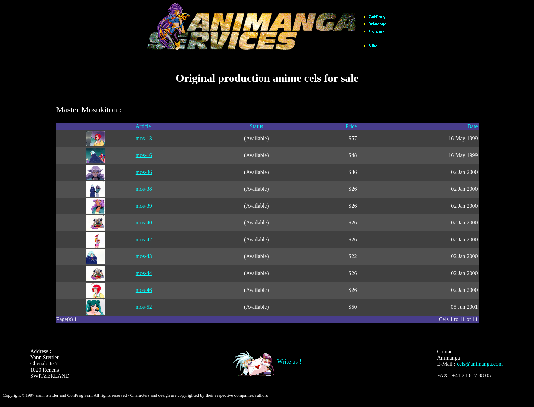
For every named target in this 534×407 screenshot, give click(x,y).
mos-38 (144, 189)
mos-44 (144, 273)
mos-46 (144, 290)
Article (143, 126)
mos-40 (144, 223)
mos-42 (144, 239)
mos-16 (144, 155)
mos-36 (144, 172)
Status (256, 126)
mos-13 (144, 138)
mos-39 (144, 206)
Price (351, 126)
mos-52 (144, 307)
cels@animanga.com (480, 364)
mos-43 (144, 256)
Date (472, 126)
